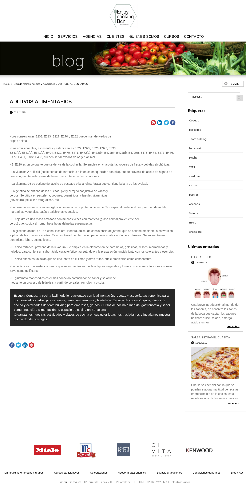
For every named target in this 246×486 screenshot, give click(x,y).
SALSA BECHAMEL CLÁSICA (210, 337)
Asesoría (194, 204)
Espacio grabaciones (169, 472)
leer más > (233, 326)
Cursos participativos (67, 472)
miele (192, 222)
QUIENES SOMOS (144, 36)
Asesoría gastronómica (132, 472)
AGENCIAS (92, 36)
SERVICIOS (68, 36)
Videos (193, 213)
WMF (192, 166)
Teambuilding (198, 139)
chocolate (195, 231)
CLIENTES (115, 36)
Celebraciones (98, 472)
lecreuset (195, 148)
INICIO (47, 36)
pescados (195, 129)
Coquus (194, 120)
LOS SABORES (201, 257)
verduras (194, 176)
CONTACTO (194, 36)
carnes (193, 185)
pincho (193, 157)
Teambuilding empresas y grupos (23, 472)
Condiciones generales (206, 472)
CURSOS (171, 36)
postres (193, 194)
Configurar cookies (70, 481)
